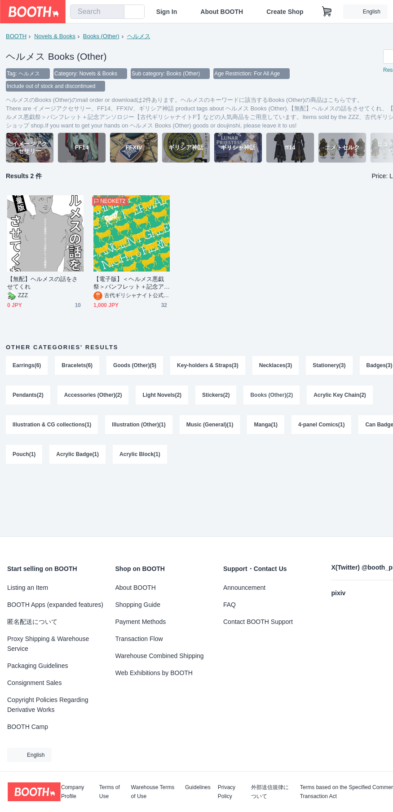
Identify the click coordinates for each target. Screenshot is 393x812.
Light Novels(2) (161, 395)
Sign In (166, 12)
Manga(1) (266, 424)
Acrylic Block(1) (139, 454)
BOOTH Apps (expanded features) (55, 604)
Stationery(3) (329, 365)
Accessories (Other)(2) (93, 395)
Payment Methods (140, 621)
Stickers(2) (216, 395)
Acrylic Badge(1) (77, 454)
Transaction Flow (139, 638)
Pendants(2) (28, 395)
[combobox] (97, 11)
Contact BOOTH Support (258, 621)
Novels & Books (54, 36)
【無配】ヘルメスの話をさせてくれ (42, 283)
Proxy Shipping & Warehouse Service (48, 643)
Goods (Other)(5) (134, 365)
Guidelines (198, 787)
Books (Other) (101, 36)
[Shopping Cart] (327, 11)
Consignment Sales (34, 682)
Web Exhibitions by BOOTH (154, 672)
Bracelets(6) (77, 365)
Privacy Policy (226, 792)
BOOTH (16, 36)
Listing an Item (27, 587)
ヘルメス (138, 36)
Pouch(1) (24, 454)
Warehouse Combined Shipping (159, 655)
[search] (115, 12)
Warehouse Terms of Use (153, 792)
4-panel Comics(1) (321, 424)
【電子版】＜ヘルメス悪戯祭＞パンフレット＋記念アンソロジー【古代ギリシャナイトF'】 (128, 283)
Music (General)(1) (210, 424)
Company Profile (72, 792)
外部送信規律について (270, 792)
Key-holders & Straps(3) (207, 365)
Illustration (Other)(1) (138, 424)
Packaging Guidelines (37, 665)
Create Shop (284, 12)
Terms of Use (109, 792)
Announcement (244, 587)
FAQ (229, 604)
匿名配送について (32, 621)
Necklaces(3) (275, 365)
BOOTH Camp (27, 726)
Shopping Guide (137, 604)
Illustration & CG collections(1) (52, 424)
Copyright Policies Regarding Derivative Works (47, 704)
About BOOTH (221, 12)
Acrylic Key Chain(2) (340, 395)
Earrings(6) (27, 365)
